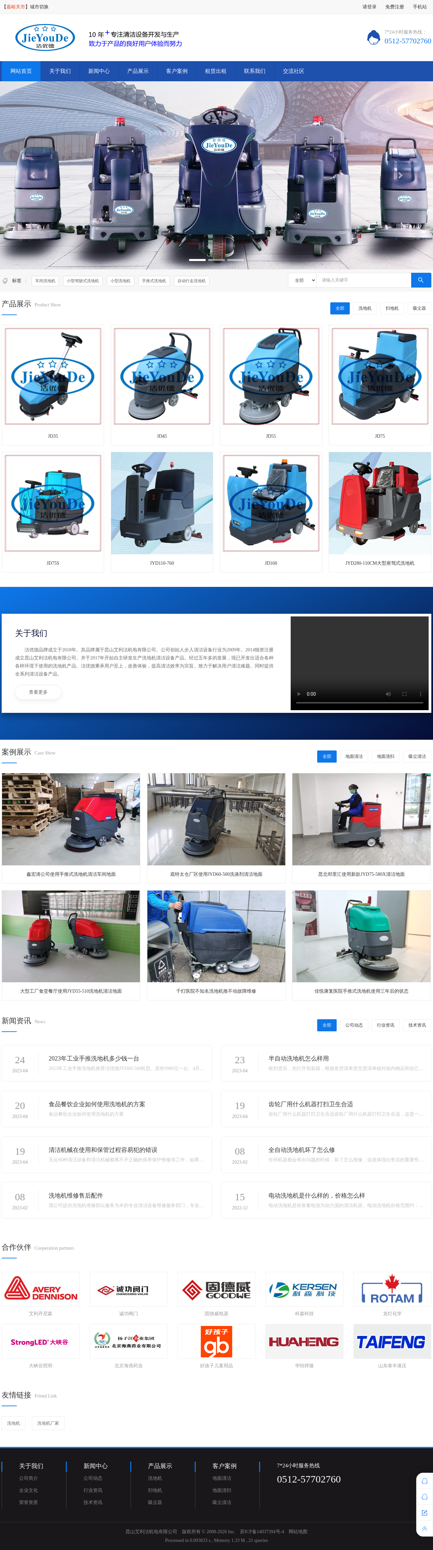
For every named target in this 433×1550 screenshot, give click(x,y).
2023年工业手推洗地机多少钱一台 (94, 1058)
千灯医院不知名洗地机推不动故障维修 (216, 991)
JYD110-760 (162, 563)
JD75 (380, 436)
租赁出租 (216, 71)
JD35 (53, 436)
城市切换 (39, 6)
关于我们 (60, 71)
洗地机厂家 (48, 1423)
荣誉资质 (28, 1502)
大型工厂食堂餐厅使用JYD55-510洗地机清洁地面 (71, 991)
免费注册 (394, 6)
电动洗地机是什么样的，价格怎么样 (317, 1195)
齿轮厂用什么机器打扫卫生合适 (311, 1104)
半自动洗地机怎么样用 (299, 1058)
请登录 (370, 6)
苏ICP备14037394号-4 (262, 1531)
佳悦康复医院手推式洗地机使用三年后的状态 (361, 991)
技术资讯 (417, 1025)
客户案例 (177, 71)
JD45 (162, 436)
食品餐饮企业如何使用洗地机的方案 (97, 1104)
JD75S (53, 563)
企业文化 (28, 1490)
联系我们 (255, 71)
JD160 (271, 563)
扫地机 (392, 308)
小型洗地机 (120, 280)
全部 (340, 308)
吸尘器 (419, 308)
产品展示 (138, 71)
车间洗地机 (45, 280)
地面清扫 (385, 756)
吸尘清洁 (417, 756)
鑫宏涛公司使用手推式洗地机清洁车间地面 (71, 874)
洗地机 (365, 308)
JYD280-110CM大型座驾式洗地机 (380, 563)
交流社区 (293, 71)
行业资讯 (385, 1025)
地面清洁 (354, 756)
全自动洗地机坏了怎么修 (302, 1150)
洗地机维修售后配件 (76, 1195)
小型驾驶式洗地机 (83, 280)
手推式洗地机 (154, 280)
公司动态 (354, 1025)
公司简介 (28, 1478)
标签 (16, 280)
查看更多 (38, 692)
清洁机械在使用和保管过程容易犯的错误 (103, 1150)
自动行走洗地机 (192, 280)
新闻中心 (99, 71)
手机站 (420, 6)
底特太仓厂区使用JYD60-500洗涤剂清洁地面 (216, 874)
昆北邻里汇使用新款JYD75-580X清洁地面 (361, 874)
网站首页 (21, 71)
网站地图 (298, 1531)
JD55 (271, 436)
